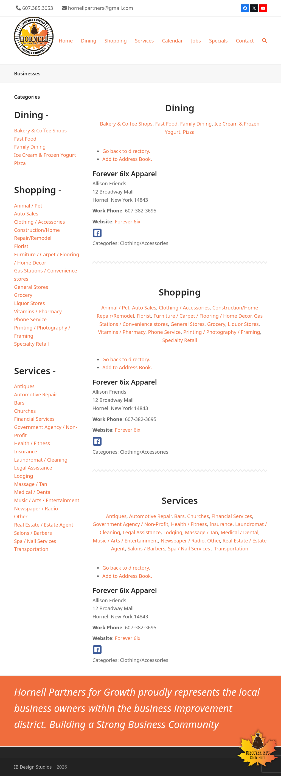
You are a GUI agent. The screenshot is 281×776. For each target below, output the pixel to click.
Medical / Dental (239, 532)
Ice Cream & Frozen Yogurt (45, 155)
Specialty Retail (179, 340)
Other (213, 540)
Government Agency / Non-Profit (130, 524)
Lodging (172, 532)
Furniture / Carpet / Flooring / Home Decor (203, 315)
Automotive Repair (150, 516)
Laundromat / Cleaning (41, 459)
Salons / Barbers (146, 548)
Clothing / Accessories (184, 307)
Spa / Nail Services (189, 548)
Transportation (231, 548)
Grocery (216, 324)
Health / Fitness (189, 524)
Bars (179, 516)
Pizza (189, 132)
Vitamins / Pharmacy (121, 332)
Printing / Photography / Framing (221, 332)
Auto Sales (144, 307)
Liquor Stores (243, 324)
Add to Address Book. (127, 159)
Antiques (116, 516)
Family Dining (196, 123)
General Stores (187, 324)
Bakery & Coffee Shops (126, 123)
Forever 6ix (127, 221)
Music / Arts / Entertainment (125, 540)
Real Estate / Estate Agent (43, 524)
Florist (144, 315)
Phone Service (164, 332)
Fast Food (166, 123)
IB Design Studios (33, 767)
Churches (198, 516)
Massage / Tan (201, 532)
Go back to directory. (126, 151)
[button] (264, 40)
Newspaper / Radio (182, 540)
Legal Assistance (142, 532)
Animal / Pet (115, 307)
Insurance (220, 524)
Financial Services (232, 516)
